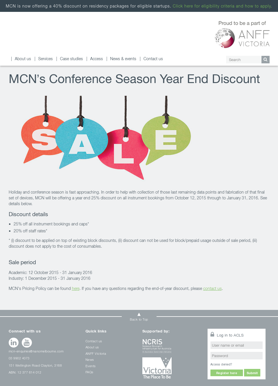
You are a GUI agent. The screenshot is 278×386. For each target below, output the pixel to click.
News (90, 359)
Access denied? (221, 364)
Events (91, 366)
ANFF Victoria (96, 353)
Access (96, 58)
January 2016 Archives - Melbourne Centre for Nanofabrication (35, 35)
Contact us (153, 58)
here (75, 288)
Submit (252, 373)
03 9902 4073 (19, 358)
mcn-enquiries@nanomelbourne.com (36, 351)
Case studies (71, 58)
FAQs (89, 372)
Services (45, 58)
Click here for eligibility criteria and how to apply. (222, 5)
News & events (123, 58)
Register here (226, 373)
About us (23, 58)
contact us (212, 288)
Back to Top (139, 319)
